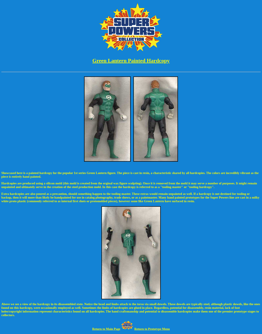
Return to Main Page (106, 329)
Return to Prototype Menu (152, 329)
